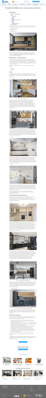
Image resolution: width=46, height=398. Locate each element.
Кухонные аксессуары (14, 24)
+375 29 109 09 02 (26, 1)
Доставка (23, 387)
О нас (31, 387)
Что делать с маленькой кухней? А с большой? (39, 364)
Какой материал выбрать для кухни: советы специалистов (17, 364)
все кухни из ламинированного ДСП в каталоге (25, 308)
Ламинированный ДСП (15, 23)
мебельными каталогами (17, 54)
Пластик (13, 22)
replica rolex (3, 9)
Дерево (13, 20)
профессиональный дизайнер (13, 192)
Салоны (13, 387)
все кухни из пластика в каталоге (25, 280)
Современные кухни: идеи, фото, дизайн (7, 364)
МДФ (13, 21)
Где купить (15, 4)
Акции (9, 4)
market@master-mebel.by (5, 387)
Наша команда (35, 4)
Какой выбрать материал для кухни (16, 19)
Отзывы (28, 4)
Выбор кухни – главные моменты (15, 14)
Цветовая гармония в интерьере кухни (28, 364)
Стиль (11, 15)
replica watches (9, 9)
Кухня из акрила (4, 378)
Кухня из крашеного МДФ (27, 378)
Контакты (31, 391)
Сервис (23, 386)
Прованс (13, 17)
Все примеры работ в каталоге (23, 349)
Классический (14, 16)
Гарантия (22, 388)
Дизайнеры (32, 388)
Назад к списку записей (23, 354)
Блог (41, 4)
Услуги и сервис (22, 4)
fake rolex (6, 9)
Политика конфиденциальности (33, 390)
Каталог (4, 4)
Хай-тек (13, 18)
